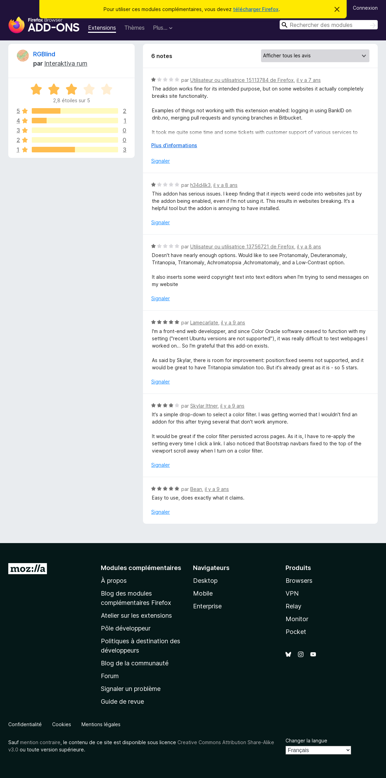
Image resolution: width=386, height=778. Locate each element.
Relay (293, 606)
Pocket (296, 631)
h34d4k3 (200, 185)
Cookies (61, 724)
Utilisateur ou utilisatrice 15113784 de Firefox (242, 80)
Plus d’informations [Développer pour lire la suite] (174, 145)
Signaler (160, 161)
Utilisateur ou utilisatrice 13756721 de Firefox (242, 246)
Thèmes (134, 27)
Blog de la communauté (134, 663)
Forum (110, 676)
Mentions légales (100, 724)
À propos (114, 580)
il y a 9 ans (233, 322)
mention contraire (40, 742)
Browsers (299, 580)
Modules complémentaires (141, 567)
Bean (196, 489)
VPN (292, 593)
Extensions (102, 27)
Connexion (365, 8)
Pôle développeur (126, 628)
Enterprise (207, 606)
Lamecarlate (204, 322)
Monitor (297, 619)
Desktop (205, 580)
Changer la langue (306, 740)
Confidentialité (25, 724)
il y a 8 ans (225, 185)
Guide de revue (122, 701)
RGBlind (44, 54)
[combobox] (329, 24)
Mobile (203, 593)
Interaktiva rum (65, 63)
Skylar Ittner (204, 406)
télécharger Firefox (256, 9)
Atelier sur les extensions (136, 615)
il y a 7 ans (309, 80)
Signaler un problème (131, 688)
